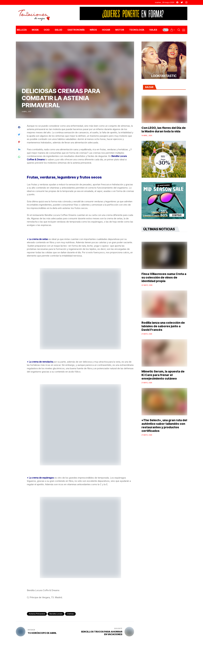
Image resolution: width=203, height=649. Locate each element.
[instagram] (186, 2)
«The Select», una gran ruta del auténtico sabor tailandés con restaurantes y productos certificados (164, 425)
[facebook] (177, 2)
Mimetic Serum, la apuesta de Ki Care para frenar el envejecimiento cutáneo (163, 375)
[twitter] (182, 2)
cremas (70, 614)
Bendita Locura (56, 614)
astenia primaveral (37, 614)
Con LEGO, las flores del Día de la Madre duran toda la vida (163, 129)
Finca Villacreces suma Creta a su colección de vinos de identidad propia (163, 277)
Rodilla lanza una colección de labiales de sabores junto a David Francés (163, 326)
